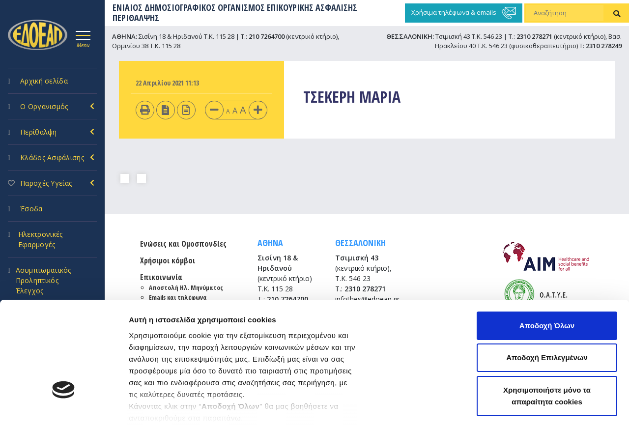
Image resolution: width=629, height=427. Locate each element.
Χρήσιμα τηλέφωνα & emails (463, 13)
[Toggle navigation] (83, 38)
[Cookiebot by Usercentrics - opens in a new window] (64, 407)
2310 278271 (534, 36)
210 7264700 (267, 36)
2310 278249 (604, 45)
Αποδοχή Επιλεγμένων (547, 275)
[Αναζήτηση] (564, 13)
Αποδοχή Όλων (546, 242)
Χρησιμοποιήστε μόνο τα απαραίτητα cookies (547, 313)
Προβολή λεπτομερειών (171, 407)
